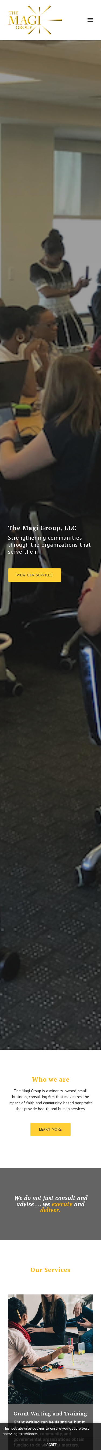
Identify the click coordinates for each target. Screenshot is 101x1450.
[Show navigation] (89, 20)
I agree (50, 1444)
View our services (35, 575)
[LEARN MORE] (50, 1349)
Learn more (50, 1129)
